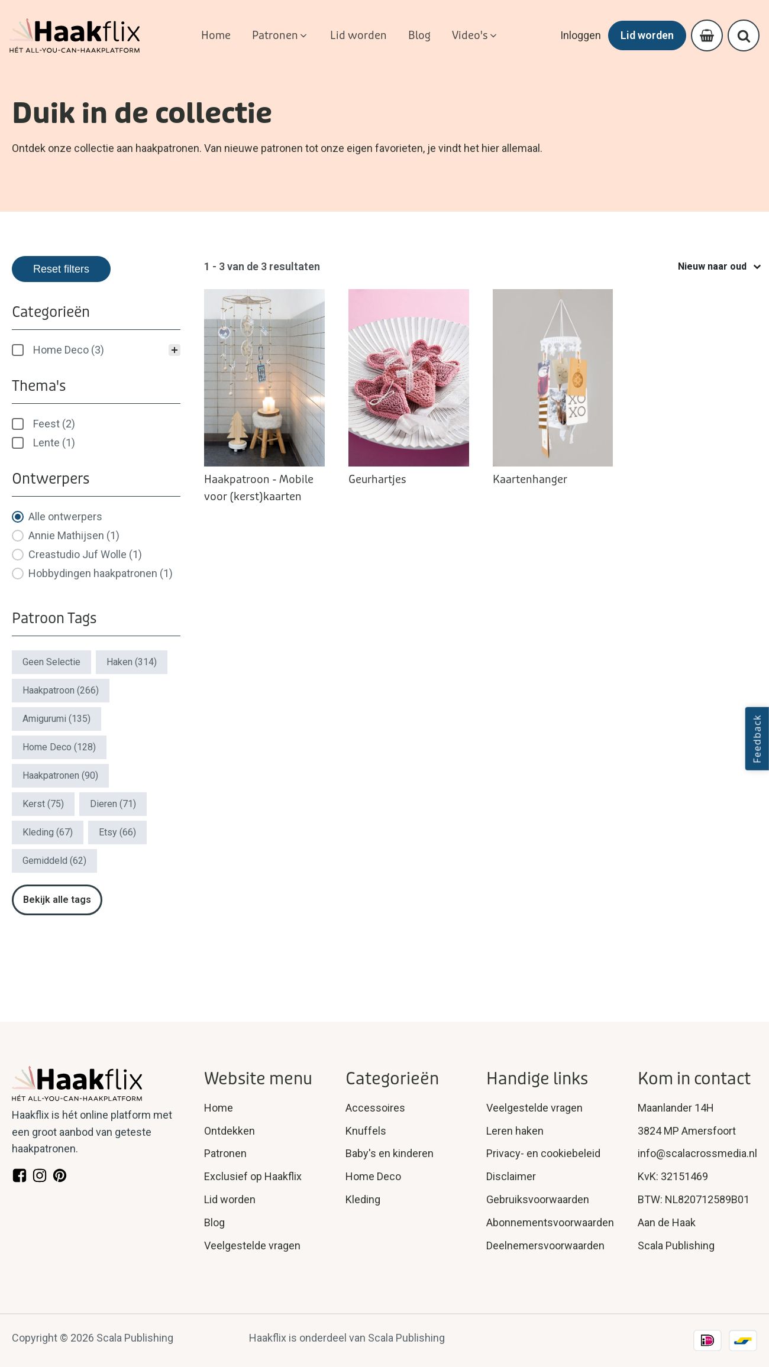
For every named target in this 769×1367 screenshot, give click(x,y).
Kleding (362, 1199)
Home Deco (373, 1176)
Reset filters (61, 269)
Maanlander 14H (676, 1108)
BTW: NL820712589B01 (693, 1199)
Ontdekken (229, 1131)
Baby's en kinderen (389, 1153)
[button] (280, 35)
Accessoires (375, 1108)
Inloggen (580, 35)
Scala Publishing (676, 1245)
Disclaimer (511, 1176)
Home (218, 1108)
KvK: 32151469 (673, 1176)
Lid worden (647, 35)
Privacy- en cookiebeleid (543, 1153)
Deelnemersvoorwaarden (545, 1245)
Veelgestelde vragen (252, 1245)
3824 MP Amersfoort (687, 1131)
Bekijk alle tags (57, 899)
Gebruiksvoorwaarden (537, 1199)
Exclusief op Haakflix (253, 1176)
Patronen (225, 1153)
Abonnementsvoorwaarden (550, 1222)
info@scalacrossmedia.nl (697, 1153)
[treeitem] (96, 350)
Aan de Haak (667, 1222)
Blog (214, 1222)
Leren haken (515, 1131)
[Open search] (744, 36)
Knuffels (365, 1131)
